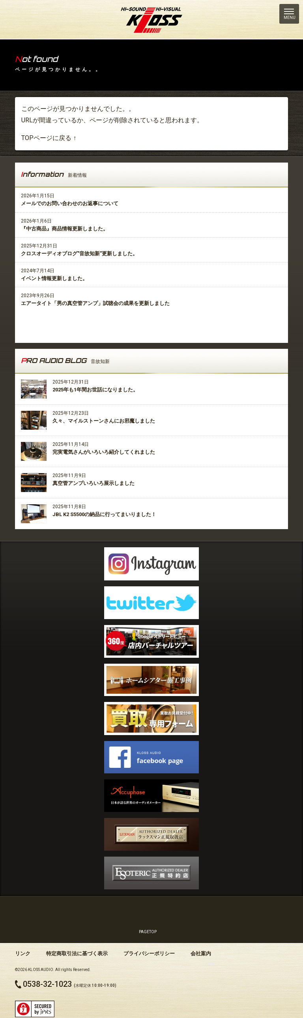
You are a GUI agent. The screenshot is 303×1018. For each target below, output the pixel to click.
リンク (22, 953)
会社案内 (201, 953)
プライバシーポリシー (149, 953)
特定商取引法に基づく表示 (77, 953)
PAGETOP (148, 915)
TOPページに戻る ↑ (48, 138)
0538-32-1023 (47, 984)
